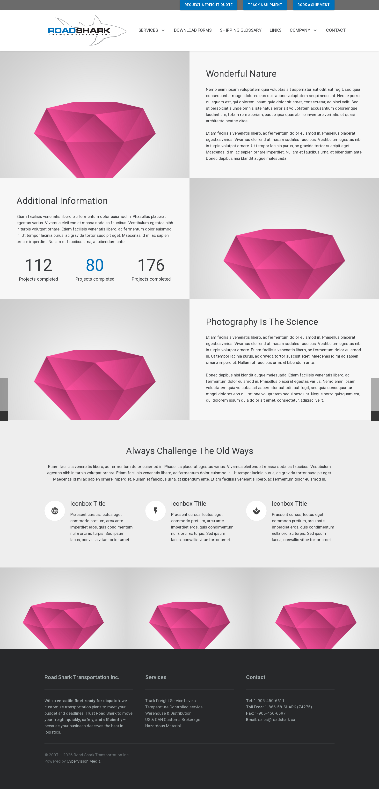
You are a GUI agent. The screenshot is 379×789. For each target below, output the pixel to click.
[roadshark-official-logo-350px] (86, 30)
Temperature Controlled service (174, 707)
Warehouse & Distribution (168, 713)
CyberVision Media (84, 761)
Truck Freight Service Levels (170, 700)
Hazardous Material (163, 725)
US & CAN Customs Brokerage (172, 719)
